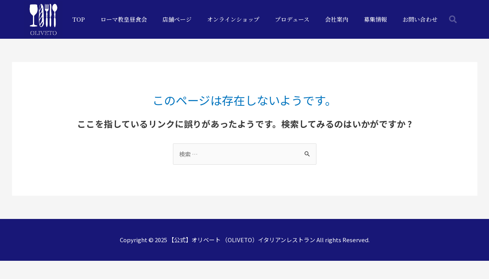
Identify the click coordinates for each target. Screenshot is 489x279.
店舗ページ (177, 19)
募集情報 (375, 19)
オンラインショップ (233, 19)
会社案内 (336, 19)
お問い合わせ (420, 19)
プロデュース (292, 19)
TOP (78, 19)
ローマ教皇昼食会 (123, 19)
